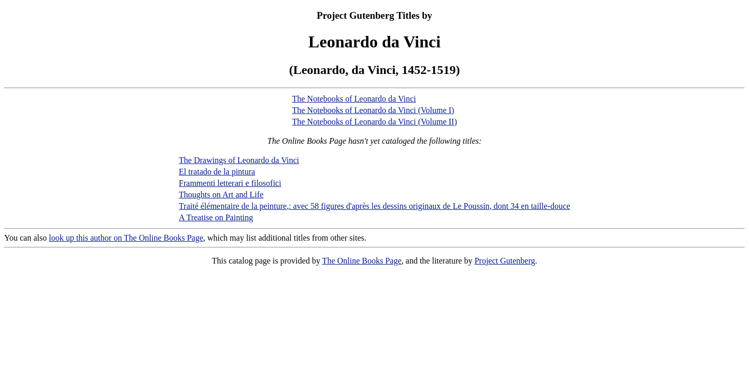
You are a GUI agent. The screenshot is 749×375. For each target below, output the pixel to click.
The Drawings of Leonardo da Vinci (239, 160)
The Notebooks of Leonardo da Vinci (354, 98)
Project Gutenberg (504, 260)
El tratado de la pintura (217, 171)
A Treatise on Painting (216, 217)
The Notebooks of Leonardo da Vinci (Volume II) (374, 121)
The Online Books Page (361, 260)
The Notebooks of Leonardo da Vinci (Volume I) (373, 110)
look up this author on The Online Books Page (126, 237)
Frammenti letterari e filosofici (230, 183)
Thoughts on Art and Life (221, 194)
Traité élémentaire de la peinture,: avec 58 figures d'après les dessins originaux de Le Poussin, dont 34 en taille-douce (374, 206)
